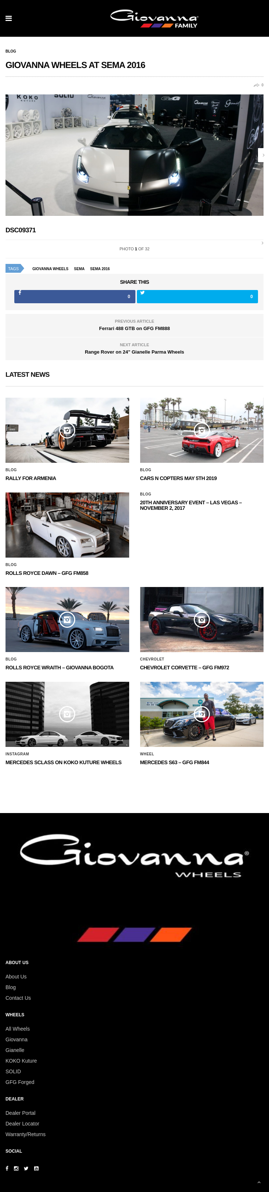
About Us (16, 977)
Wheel (147, 754)
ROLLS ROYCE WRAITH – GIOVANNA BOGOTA (60, 667)
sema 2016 (100, 269)
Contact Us (18, 998)
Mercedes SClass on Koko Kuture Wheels (63, 762)
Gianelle (15, 1050)
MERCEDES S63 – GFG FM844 (174, 762)
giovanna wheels (50, 269)
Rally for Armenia (31, 478)
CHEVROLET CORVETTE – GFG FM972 (184, 667)
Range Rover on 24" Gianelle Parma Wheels (134, 352)
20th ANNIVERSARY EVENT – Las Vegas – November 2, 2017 (191, 505)
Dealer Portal (21, 1113)
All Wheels (18, 1029)
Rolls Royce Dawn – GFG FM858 (47, 573)
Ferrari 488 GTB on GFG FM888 (134, 328)
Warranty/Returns (26, 1134)
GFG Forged (20, 1082)
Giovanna (17, 1039)
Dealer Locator (22, 1124)
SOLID (13, 1071)
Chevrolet (152, 659)
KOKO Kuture (21, 1061)
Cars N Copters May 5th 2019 (178, 478)
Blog (11, 51)
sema (79, 269)
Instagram (17, 754)
